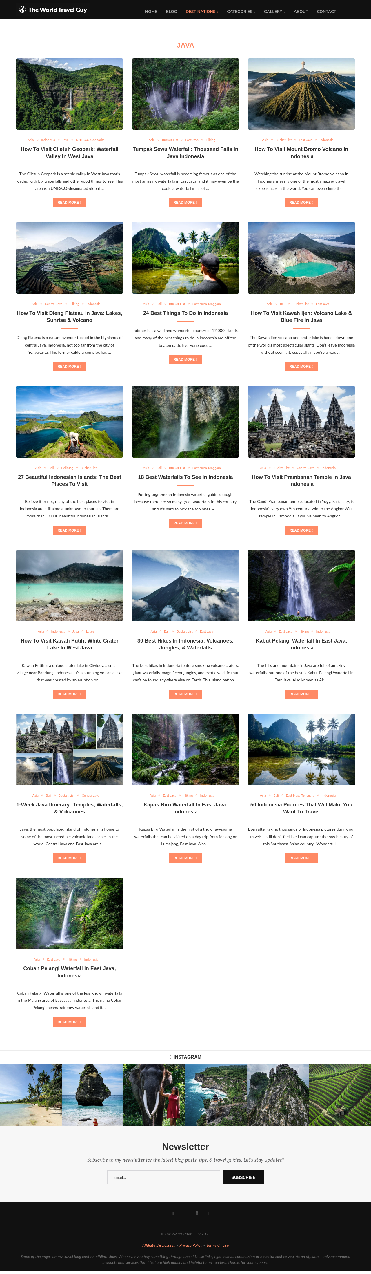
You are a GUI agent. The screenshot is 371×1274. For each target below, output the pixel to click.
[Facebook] (151, 1216)
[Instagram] (162, 1216)
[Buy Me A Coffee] (197, 1216)
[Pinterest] (184, 1216)
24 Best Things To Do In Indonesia (185, 314)
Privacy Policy (190, 1248)
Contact (326, 12)
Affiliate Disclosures (158, 1248)
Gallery (273, 12)
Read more (70, 203)
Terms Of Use (217, 1248)
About (301, 12)
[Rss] (220, 1216)
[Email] (209, 1216)
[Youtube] (173, 1216)
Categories (239, 12)
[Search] (352, 12)
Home (151, 12)
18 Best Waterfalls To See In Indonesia (185, 478)
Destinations (201, 12)
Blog (171, 12)
